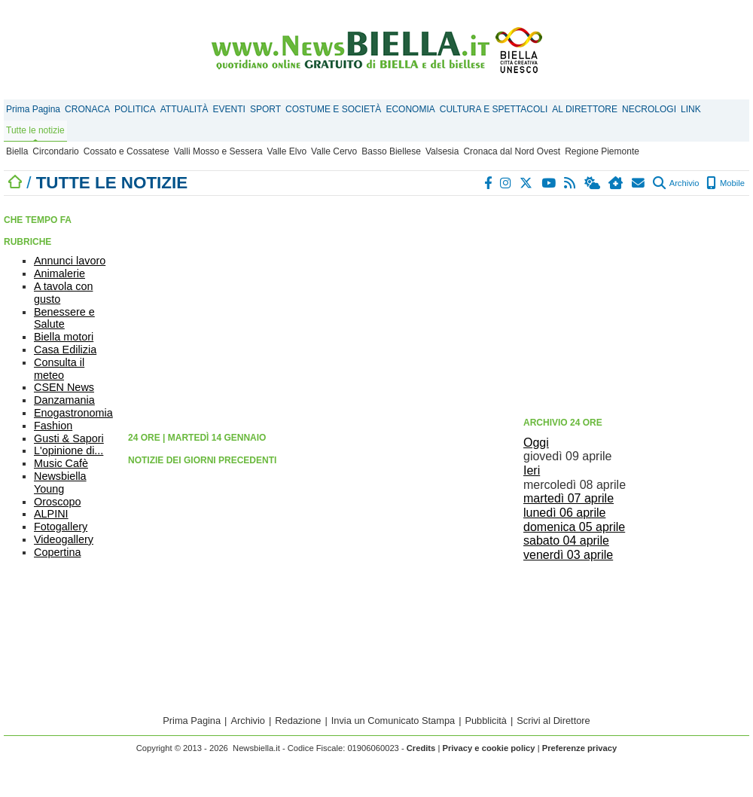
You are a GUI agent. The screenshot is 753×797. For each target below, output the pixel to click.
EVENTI (229, 109)
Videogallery (63, 539)
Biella (17, 151)
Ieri (531, 470)
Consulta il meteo (59, 368)
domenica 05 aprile (574, 527)
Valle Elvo (286, 151)
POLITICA (135, 109)
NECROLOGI (649, 109)
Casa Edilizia (65, 350)
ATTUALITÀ (184, 109)
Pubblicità (486, 720)
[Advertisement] (636, 305)
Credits (421, 748)
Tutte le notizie (35, 130)
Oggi (536, 442)
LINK (691, 109)
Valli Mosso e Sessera (218, 151)
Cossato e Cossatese (126, 151)
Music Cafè (61, 463)
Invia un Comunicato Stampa (393, 720)
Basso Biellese (391, 151)
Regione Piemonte (602, 151)
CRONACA (87, 109)
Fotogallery (60, 527)
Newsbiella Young (60, 482)
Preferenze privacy (579, 748)
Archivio (676, 183)
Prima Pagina (33, 109)
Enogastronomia (73, 413)
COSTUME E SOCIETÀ (333, 109)
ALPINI (51, 514)
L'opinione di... (68, 450)
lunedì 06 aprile (564, 512)
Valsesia (442, 151)
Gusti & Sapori (69, 438)
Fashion (53, 426)
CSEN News (64, 387)
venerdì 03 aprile (568, 554)
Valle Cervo (334, 151)
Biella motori (63, 337)
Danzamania (64, 400)
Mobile (725, 183)
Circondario (55, 151)
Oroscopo (57, 502)
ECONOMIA (410, 109)
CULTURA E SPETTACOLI (494, 109)
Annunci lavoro (69, 261)
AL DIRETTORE (584, 109)
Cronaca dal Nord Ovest (511, 151)
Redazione (298, 720)
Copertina (57, 552)
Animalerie (59, 273)
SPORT (265, 109)
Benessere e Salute (64, 318)
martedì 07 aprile (568, 498)
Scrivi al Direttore (553, 720)
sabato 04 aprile (566, 540)
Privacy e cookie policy (488, 748)
